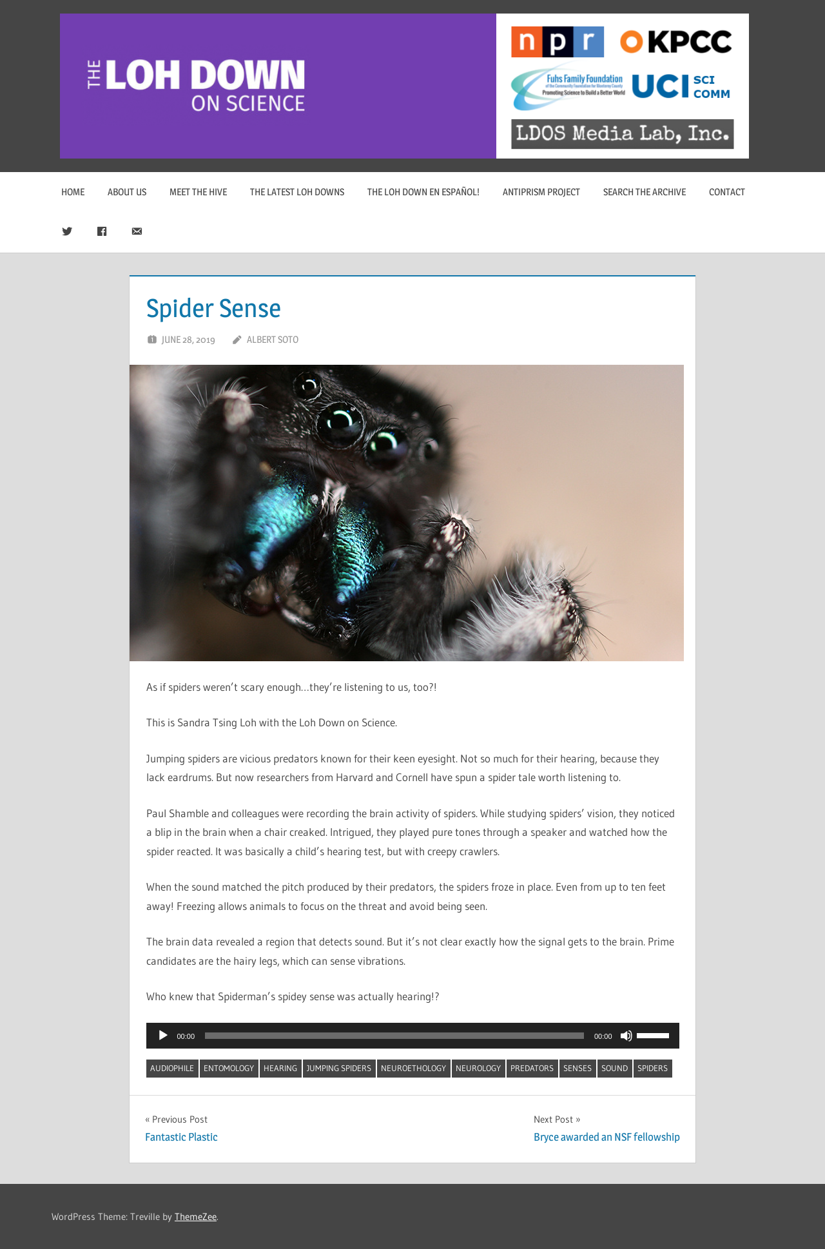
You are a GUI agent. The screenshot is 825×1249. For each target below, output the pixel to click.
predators (532, 1068)
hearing (280, 1068)
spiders (652, 1068)
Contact (727, 192)
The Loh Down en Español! (423, 192)
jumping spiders (339, 1068)
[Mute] (626, 1035)
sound (614, 1068)
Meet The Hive (198, 192)
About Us (127, 192)
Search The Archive (644, 192)
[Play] (163, 1035)
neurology (478, 1068)
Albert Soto (272, 339)
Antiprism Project (541, 192)
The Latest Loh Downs (297, 192)
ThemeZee (196, 1216)
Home (72, 192)
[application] (412, 1036)
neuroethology (413, 1068)
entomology (229, 1068)
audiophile (172, 1068)
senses (577, 1068)
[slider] (394, 1035)
